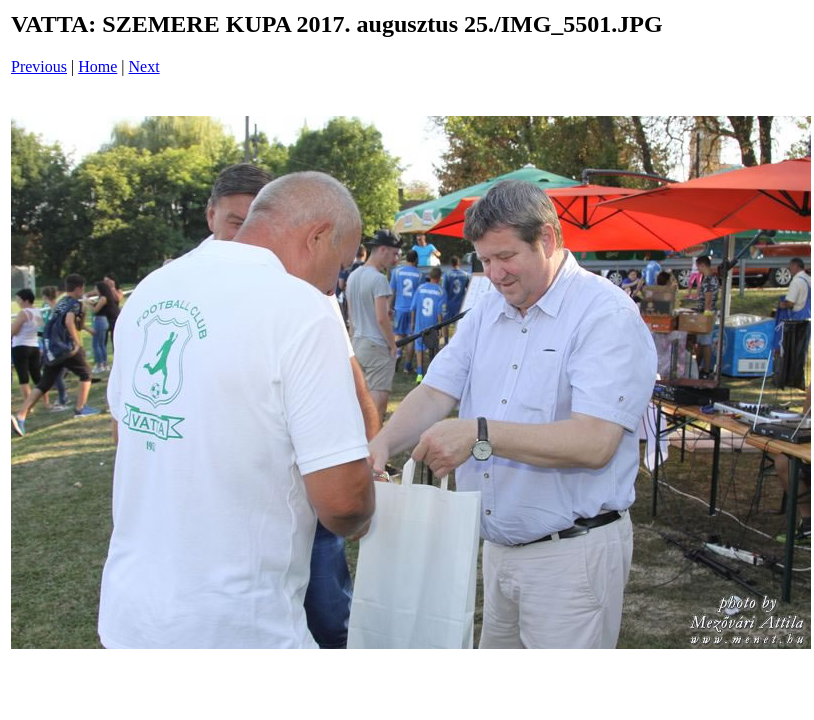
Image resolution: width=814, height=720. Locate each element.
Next (144, 66)
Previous (39, 66)
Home (97, 66)
